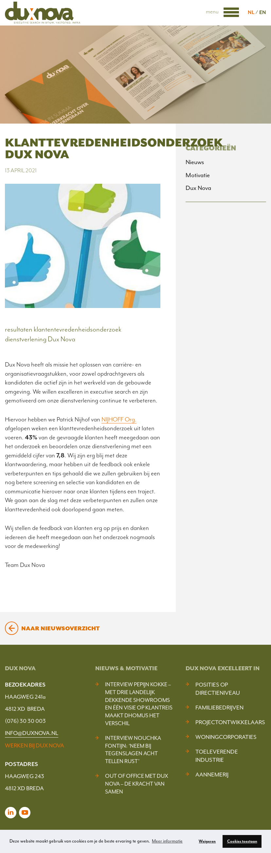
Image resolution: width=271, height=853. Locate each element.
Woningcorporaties (226, 737)
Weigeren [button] (207, 841)
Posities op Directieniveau (217, 688)
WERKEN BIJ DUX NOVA (34, 745)
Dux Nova (198, 188)
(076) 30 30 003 (25, 721)
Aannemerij (211, 774)
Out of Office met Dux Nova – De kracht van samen (136, 784)
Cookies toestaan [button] (242, 841)
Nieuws (195, 162)
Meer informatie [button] (167, 841)
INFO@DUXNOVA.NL (31, 733)
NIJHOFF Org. (118, 419)
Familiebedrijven (219, 707)
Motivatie (198, 175)
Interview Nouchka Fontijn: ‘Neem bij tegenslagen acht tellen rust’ (133, 750)
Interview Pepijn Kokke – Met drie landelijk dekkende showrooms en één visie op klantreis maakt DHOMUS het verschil (138, 704)
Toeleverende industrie (216, 755)
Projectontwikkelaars (230, 722)
